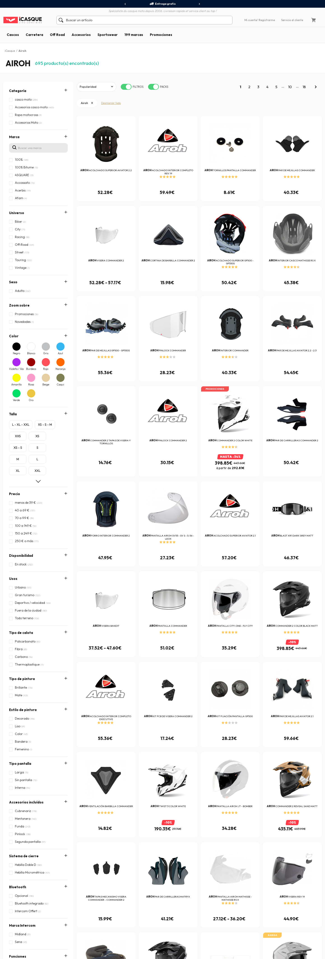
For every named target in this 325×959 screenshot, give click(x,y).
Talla (13, 414)
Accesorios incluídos (26, 650)
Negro (16, 353)
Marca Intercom (22, 693)
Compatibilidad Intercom (30, 751)
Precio (14, 494)
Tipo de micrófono (24, 779)
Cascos (13, 35)
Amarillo (16, 384)
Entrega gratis (162, 4)
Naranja (60, 369)
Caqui (60, 384)
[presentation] (125, 4)
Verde (16, 400)
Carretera (34, 35)
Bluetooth (17, 679)
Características (22, 737)
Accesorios (81, 35)
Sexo (13, 282)
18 (304, 87)
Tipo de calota (21, 593)
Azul (60, 353)
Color (14, 336)
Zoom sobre (19, 305)
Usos (13, 578)
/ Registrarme (266, 20)
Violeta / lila (16, 369)
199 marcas (133, 35)
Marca (14, 137)
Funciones (17, 708)
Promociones (161, 35)
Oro (31, 400)
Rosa (31, 384)
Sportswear (108, 35)
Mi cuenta (250, 20)
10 (290, 87)
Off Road (57, 35)
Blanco (31, 353)
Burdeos (31, 369)
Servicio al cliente (292, 20)
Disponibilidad (21, 555)
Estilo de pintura (23, 622)
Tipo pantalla (20, 636)
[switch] (126, 87)
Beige (45, 384)
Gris (45, 353)
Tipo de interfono (24, 765)
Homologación (21, 722)
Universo (16, 213)
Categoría (17, 91)
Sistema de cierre (24, 665)
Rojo (45, 369)
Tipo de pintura (22, 607)
